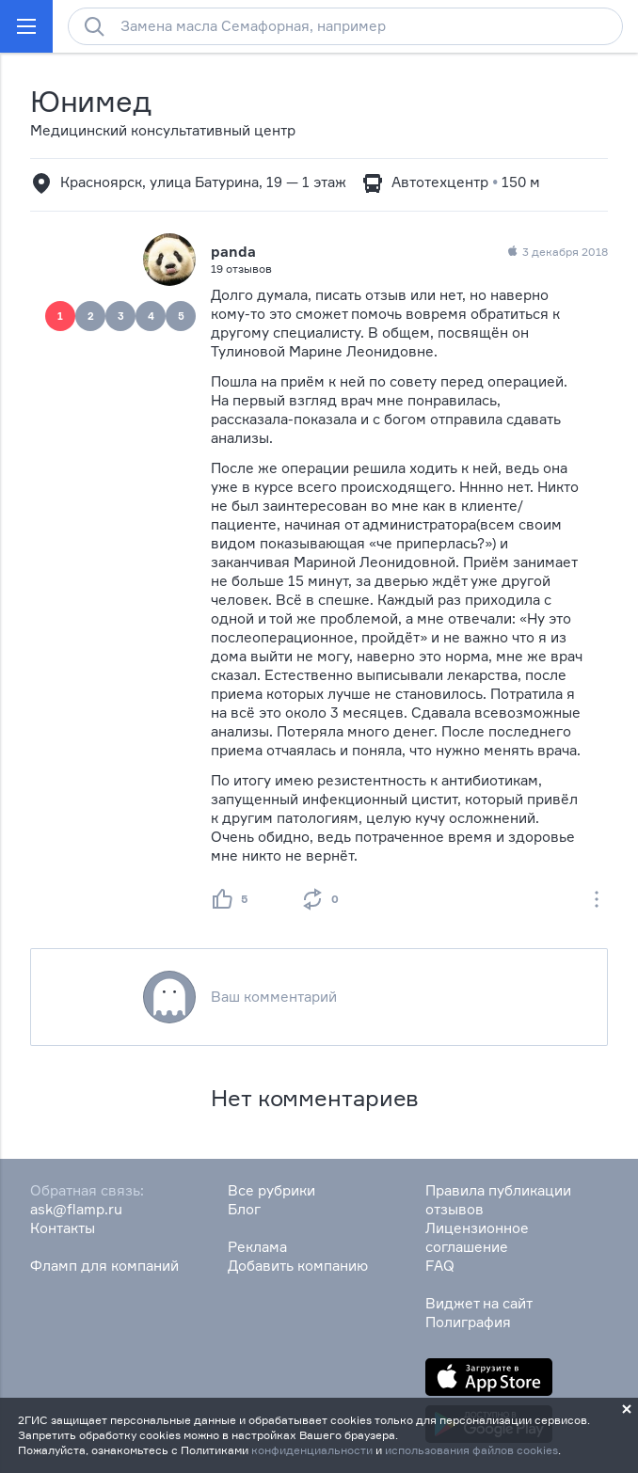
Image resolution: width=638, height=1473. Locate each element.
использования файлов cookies (471, 1450)
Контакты (62, 1228)
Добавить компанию (298, 1266)
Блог (244, 1209)
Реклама (257, 1247)
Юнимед (90, 101)
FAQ (440, 1266)
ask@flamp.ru (76, 1209)
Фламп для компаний (104, 1266)
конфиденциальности (312, 1450)
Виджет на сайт (479, 1303)
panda (233, 252)
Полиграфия (468, 1322)
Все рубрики (271, 1190)
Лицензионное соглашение (477, 1237)
